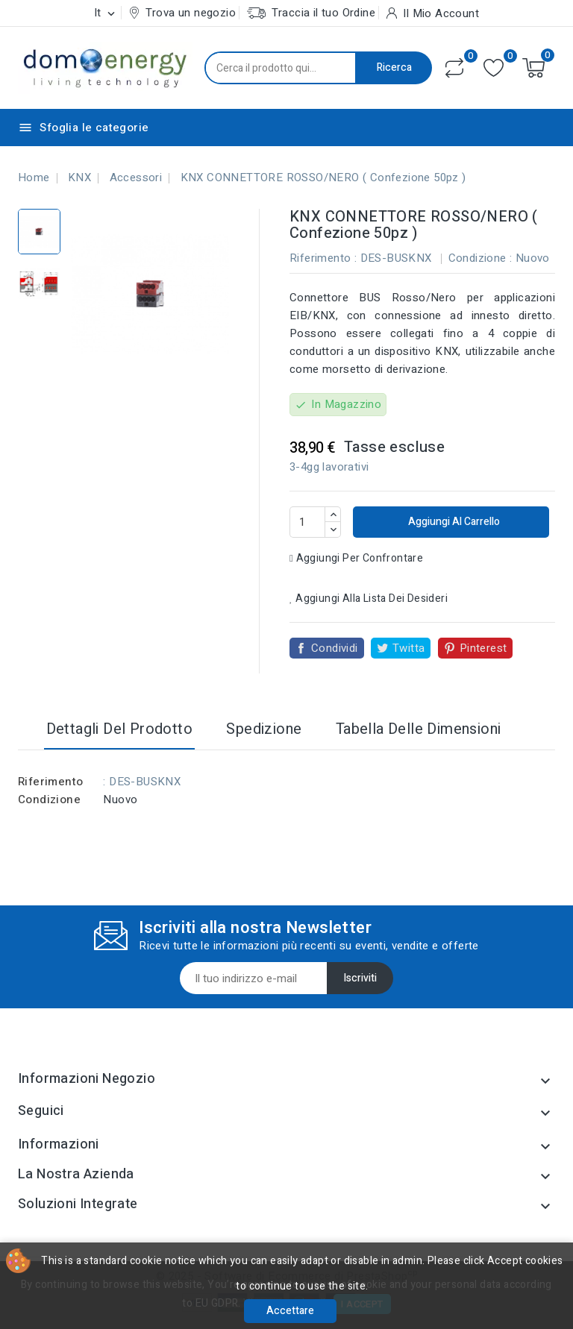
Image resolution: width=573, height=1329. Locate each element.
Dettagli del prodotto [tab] (119, 729)
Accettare (290, 1311)
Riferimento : (323, 258)
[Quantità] (307, 522)
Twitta (408, 648)
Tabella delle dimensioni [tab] (418, 729)
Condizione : (480, 258)
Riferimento (50, 781)
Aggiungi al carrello (453, 522)
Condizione (49, 799)
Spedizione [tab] (263, 729)
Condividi (334, 648)
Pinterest (483, 648)
